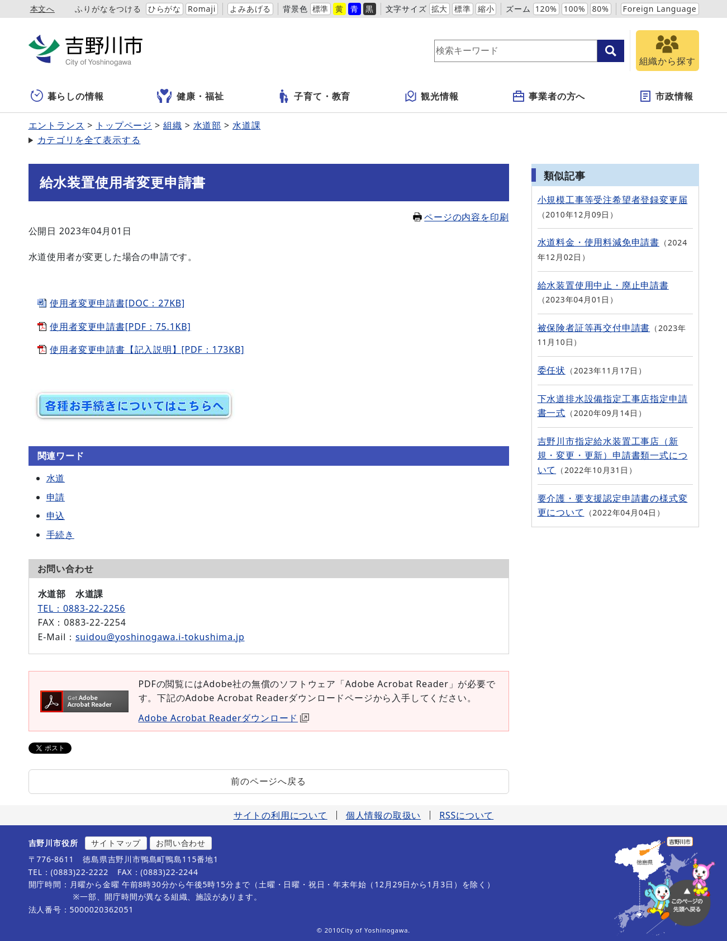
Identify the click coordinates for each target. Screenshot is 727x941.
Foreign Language (660, 8)
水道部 (207, 125)
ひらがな (164, 8)
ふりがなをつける (108, 8)
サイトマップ (116, 843)
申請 (55, 497)
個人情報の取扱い (383, 815)
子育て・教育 (313, 96)
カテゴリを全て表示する (89, 140)
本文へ (42, 8)
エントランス (56, 125)
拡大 (439, 8)
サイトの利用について (280, 815)
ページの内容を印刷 (461, 217)
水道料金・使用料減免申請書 (598, 242)
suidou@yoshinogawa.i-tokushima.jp (160, 637)
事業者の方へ (548, 96)
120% (546, 8)
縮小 (486, 8)
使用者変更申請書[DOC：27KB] (117, 303)
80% (600, 8)
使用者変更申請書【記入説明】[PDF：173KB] (147, 349)
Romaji (202, 8)
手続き (60, 534)
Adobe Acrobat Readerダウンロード (224, 718)
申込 (55, 515)
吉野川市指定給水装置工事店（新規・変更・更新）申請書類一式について (613, 455)
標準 (320, 8)
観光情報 (431, 96)
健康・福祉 (190, 96)
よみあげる (250, 8)
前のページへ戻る (268, 781)
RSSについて (466, 815)
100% (575, 8)
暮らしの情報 (67, 96)
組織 (172, 125)
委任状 (552, 370)
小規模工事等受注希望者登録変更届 (613, 199)
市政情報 (666, 96)
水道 (55, 478)
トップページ (124, 125)
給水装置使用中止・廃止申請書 (603, 285)
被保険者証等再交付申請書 (594, 327)
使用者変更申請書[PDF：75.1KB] (120, 326)
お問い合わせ (181, 843)
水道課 (246, 125)
